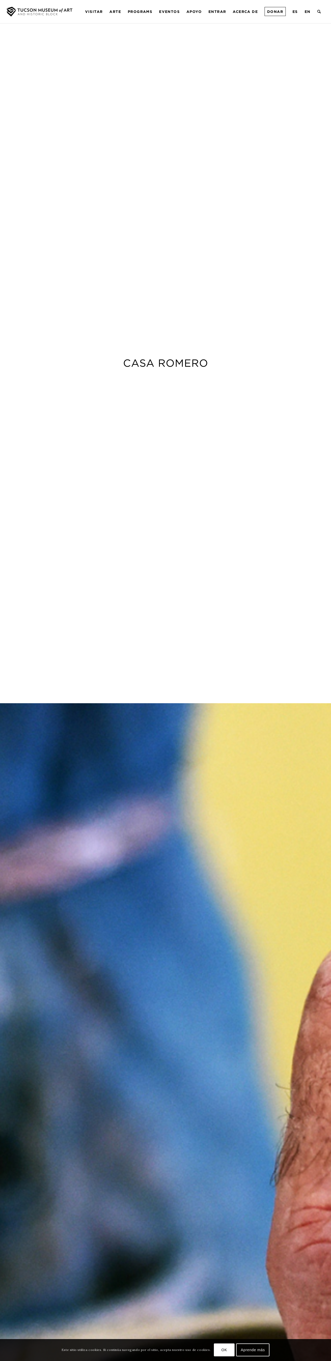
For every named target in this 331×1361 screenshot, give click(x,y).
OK (224, 1350)
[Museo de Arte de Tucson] (40, 11)
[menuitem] (94, 11)
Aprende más (253, 1350)
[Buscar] (319, 11)
